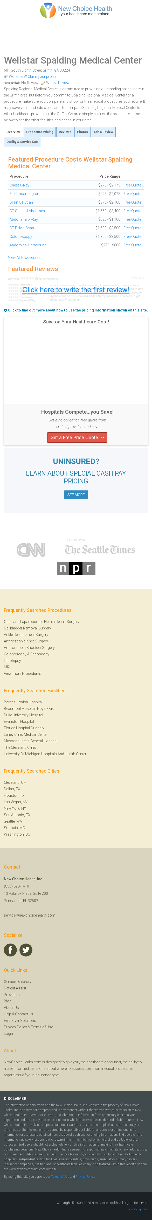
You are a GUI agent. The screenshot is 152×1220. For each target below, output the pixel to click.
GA (56, 70)
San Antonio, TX (17, 815)
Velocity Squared (138, 1209)
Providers (12, 995)
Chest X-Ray (19, 185)
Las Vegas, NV (15, 802)
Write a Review (55, 83)
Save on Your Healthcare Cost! (76, 322)
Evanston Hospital (19, 721)
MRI (7, 667)
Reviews (65, 132)
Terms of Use (42, 1027)
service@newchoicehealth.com (29, 915)
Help (7, 1014)
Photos (82, 132)
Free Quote (132, 185)
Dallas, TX (12, 789)
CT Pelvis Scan (22, 228)
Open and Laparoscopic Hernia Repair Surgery (41, 622)
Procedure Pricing (39, 132)
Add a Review (103, 132)
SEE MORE (76, 495)
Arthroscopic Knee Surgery (26, 641)
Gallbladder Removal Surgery (27, 628)
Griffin (47, 70)
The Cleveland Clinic (20, 747)
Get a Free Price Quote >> (77, 437)
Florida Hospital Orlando (24, 728)
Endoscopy (39, 654)
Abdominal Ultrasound (28, 245)
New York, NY (15, 808)
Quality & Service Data (22, 142)
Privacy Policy (15, 1027)
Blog (7, 1001)
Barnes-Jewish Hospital (23, 702)
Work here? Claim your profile (30, 76)
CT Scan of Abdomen (27, 211)
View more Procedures (22, 673)
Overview (13, 132)
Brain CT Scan (21, 202)
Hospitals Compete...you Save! (77, 412)
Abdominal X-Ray (24, 219)
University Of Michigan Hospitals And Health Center (45, 754)
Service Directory (17, 982)
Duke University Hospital (23, 715)
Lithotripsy (12, 660)
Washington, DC (17, 834)
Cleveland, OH (15, 782)
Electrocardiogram (25, 194)
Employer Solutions (20, 1020)
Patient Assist (15, 988)
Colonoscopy (21, 236)
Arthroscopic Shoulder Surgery (29, 648)
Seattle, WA (13, 821)
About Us (11, 1008)
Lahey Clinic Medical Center (26, 734)
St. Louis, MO (14, 828)
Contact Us (24, 1014)
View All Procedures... (25, 257)
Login (8, 1033)
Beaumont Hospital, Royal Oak (29, 708)
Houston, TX (14, 795)
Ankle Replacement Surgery (26, 635)
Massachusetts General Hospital (30, 741)
